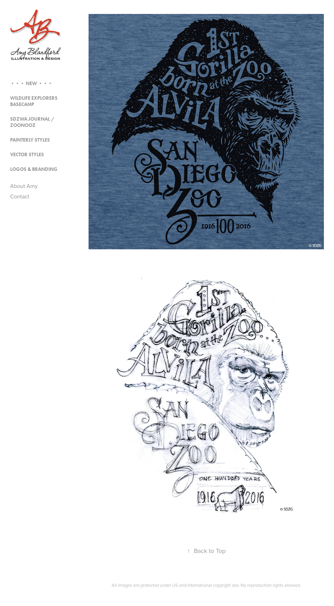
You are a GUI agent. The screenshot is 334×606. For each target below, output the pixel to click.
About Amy (24, 186)
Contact (19, 196)
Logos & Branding (34, 169)
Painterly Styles (30, 140)
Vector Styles (27, 155)
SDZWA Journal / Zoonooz (32, 122)
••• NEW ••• (31, 83)
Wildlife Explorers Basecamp (34, 101)
